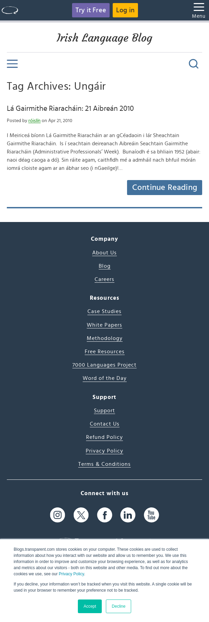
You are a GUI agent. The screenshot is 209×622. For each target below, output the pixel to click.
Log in (125, 10)
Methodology (105, 338)
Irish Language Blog (104, 38)
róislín (34, 120)
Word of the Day (105, 378)
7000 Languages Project (104, 365)
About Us (104, 252)
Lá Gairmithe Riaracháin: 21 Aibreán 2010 (70, 108)
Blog (105, 266)
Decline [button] (118, 606)
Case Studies (104, 311)
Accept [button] (90, 606)
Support (104, 410)
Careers (104, 279)
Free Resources (105, 351)
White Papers (104, 325)
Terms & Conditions (104, 464)
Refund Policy (104, 437)
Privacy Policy (71, 574)
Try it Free (90, 10)
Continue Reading (164, 187)
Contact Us (105, 424)
